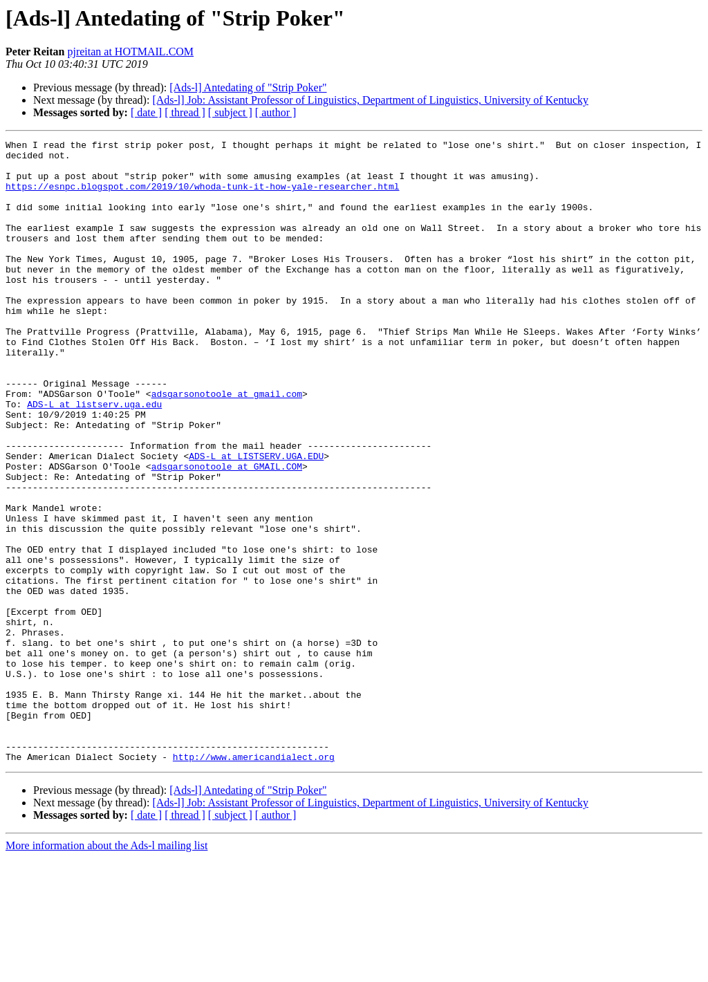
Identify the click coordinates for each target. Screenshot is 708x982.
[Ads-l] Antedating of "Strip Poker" (247, 87)
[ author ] (276, 112)
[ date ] (146, 112)
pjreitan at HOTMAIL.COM (130, 51)
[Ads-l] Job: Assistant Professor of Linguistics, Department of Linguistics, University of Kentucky (370, 100)
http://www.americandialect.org (254, 881)
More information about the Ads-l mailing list (106, 970)
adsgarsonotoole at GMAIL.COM (226, 532)
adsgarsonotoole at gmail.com (226, 445)
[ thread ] (185, 112)
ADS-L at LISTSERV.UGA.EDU (256, 520)
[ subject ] (230, 112)
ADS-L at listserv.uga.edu (94, 458)
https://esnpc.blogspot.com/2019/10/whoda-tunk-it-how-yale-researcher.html (202, 196)
